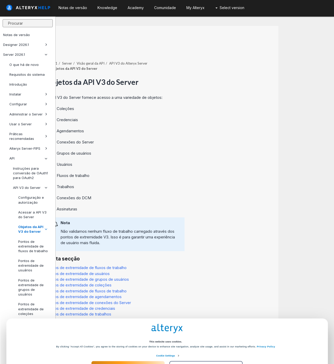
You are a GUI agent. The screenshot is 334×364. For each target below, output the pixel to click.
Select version (229, 7)
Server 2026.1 (25, 54)
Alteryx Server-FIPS (28, 148)
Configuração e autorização (31, 199)
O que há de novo (24, 65)
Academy (136, 7)
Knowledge (107, 7)
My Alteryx (195, 7)
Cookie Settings (165, 333)
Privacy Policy (266, 324)
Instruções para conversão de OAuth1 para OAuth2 (30, 173)
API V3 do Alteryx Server (184, 49)
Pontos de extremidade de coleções (134, 271)
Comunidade (165, 7)
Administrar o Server (28, 114)
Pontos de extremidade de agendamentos (140, 282)
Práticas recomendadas (28, 136)
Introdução (18, 84)
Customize (206, 344)
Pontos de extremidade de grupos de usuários (143, 265)
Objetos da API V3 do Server (32, 229)
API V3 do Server (30, 188)
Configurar (28, 104)
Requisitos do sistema (27, 74)
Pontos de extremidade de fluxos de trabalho (33, 246)
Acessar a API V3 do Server (32, 214)
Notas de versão (16, 35)
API (28, 158)
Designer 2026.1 (25, 45)
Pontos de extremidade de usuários (31, 265)
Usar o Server (28, 124)
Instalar (28, 94)
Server (123, 49)
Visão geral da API (146, 49)
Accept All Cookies (128, 344)
